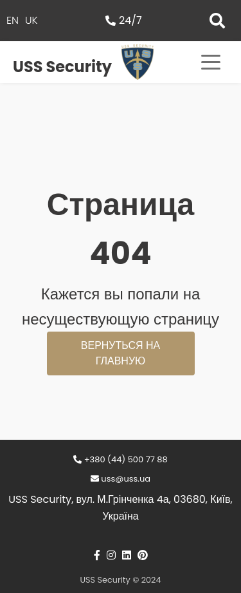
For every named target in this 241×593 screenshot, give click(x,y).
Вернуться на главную (120, 353)
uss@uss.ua (120, 479)
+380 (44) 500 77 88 (120, 459)
